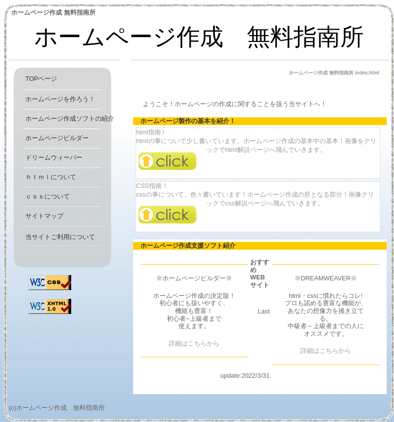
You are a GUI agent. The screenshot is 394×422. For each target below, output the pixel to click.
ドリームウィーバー (53, 157)
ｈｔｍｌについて (50, 177)
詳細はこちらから (194, 343)
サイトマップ (44, 216)
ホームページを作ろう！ (60, 99)
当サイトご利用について (60, 236)
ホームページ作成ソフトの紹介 (69, 118)
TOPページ (41, 78)
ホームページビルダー (57, 138)
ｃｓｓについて (47, 196)
